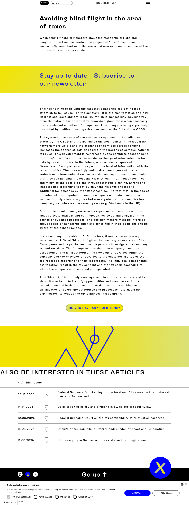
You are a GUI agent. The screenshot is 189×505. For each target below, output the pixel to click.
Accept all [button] (137, 493)
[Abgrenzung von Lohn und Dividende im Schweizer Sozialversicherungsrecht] (94, 406)
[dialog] (94, 493)
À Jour (44, 3)
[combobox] (10, 502)
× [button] (186, 484)
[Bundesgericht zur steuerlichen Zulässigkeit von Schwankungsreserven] (94, 417)
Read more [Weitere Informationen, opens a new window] (17, 492)
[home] (160, 468)
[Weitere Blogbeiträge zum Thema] (94, 372)
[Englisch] (27, 474)
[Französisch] (35, 474)
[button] (63, 501)
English (8, 502)
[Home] (106, 3)
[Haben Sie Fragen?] (94, 308)
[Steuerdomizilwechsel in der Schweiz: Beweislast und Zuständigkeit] (94, 429)
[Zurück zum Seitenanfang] (94, 474)
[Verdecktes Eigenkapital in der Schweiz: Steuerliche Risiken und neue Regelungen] (94, 440)
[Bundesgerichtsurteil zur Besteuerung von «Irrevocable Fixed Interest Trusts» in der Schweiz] (94, 394)
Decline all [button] (166, 493)
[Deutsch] (20, 474)
